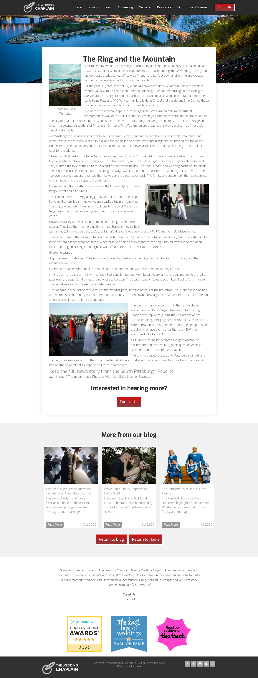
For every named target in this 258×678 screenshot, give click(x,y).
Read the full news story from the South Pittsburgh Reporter (112, 371)
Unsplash (145, 377)
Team (108, 7)
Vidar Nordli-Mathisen (119, 377)
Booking (93, 7)
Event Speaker (198, 7)
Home (78, 7)
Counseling (125, 7)
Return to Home (145, 539)
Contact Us (224, 7)
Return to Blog (111, 539)
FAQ (180, 7)
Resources (164, 7)
